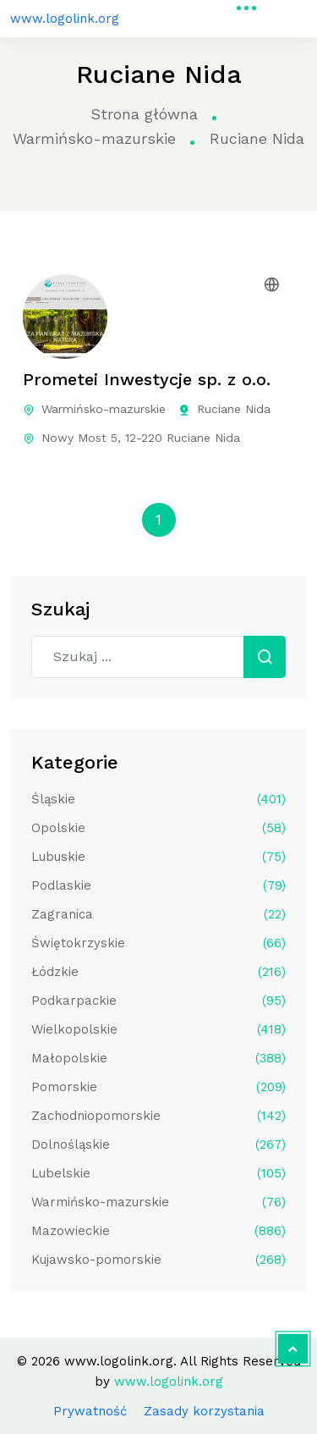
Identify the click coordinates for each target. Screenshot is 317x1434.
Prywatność (90, 1411)
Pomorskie (158, 1087)
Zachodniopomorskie (158, 1116)
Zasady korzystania (204, 1411)
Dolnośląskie (158, 1144)
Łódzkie (158, 972)
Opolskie (158, 828)
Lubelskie (158, 1173)
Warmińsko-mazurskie (94, 138)
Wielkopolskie (158, 1029)
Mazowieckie (158, 1231)
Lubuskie (158, 857)
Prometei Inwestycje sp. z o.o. (147, 379)
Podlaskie (158, 885)
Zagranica (158, 914)
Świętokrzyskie (158, 943)
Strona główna (144, 114)
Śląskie (158, 799)
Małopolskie (158, 1058)
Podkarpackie (158, 1000)
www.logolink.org (64, 18)
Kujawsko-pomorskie (158, 1259)
